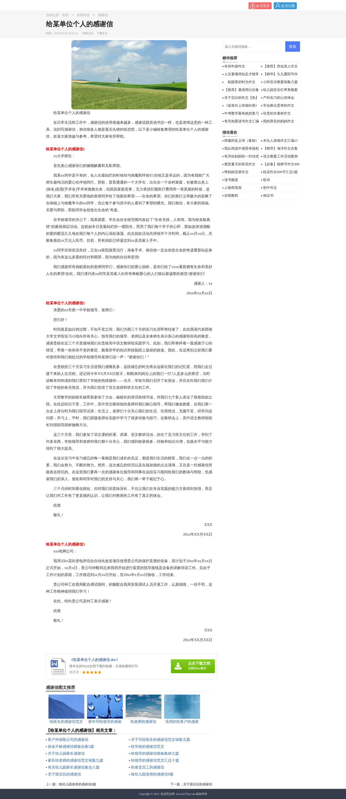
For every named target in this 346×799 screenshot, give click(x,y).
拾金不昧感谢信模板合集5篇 (71, 746)
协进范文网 (167, 794)
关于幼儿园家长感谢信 (66, 753)
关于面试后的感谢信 (64, 774)
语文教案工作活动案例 (280, 156)
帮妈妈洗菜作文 (236, 172)
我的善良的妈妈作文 (278, 121)
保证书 (268, 195)
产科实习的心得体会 (278, 97)
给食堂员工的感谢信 (147, 767)
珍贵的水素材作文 (277, 113)
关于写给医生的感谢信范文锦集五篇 (160, 740)
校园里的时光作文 (239, 82)
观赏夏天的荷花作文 (239, 164)
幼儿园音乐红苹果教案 (280, 90)
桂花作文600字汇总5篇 (280, 172)
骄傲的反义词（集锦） (241, 140)
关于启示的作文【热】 (241, 97)
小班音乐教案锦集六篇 (280, 82)
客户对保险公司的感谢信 (68, 740)
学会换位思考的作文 (278, 105)
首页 (65, 15)
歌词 (266, 180)
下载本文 (102, 33)
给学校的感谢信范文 (147, 746)
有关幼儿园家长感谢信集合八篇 (74, 767)
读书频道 (231, 180)
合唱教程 (231, 195)
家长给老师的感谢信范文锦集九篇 (75, 760)
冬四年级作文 (234, 66)
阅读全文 (88, 33)
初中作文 (270, 188)
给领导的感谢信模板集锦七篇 (155, 753)
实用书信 (83, 15)
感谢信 (103, 15)
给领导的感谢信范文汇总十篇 (155, 760)
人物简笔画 (233, 188)
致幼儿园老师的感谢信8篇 (152, 774)
